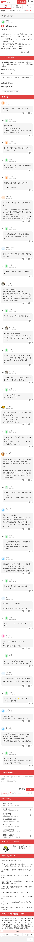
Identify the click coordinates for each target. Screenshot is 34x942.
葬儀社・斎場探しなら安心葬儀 (18, 928)
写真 (22, 789)
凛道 (7, 21)
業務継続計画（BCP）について (10, 83)
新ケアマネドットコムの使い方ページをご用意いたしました (17, 908)
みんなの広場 (17, 6)
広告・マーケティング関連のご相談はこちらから (16, 892)
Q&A (5, 6)
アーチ (8, 102)
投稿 (29, 789)
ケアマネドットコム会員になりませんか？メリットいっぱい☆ (17, 903)
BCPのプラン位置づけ (8, 70)
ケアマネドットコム (5, 2)
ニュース (28, 6)
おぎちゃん (9, 710)
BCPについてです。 (7, 73)
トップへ (30, 940)
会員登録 (22, 2)
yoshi (7, 557)
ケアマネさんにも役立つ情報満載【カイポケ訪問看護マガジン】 (17, 887)
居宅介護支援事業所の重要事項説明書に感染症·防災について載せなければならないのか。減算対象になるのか (17, 64)
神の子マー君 (10, 247)
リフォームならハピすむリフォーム (16, 923)
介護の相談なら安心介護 (8, 918)
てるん (8, 635)
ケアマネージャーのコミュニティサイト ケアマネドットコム (17, 921)
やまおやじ (9, 406)
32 (29, 52)
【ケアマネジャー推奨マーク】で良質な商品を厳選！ (16, 870)
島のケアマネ (10, 509)
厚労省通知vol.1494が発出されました (12, 860)
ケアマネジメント (20, 10)
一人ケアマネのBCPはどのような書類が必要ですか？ (16, 78)
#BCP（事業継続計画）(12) (10, 91)
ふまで (8, 597)
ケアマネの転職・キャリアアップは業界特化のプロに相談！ (17, 876)
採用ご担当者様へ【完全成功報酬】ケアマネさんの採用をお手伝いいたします (17, 882)
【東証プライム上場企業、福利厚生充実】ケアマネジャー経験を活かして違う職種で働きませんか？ (17, 865)
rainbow (8, 672)
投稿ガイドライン (6, 793)
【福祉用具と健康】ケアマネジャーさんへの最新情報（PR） (17, 897)
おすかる (8, 283)
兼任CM (8, 196)
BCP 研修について (7, 87)
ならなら (8, 453)
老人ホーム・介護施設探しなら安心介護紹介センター (17, 919)
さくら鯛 (8, 728)
